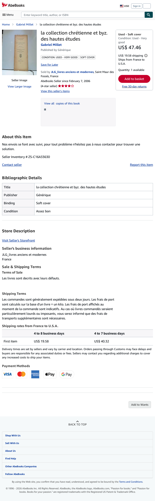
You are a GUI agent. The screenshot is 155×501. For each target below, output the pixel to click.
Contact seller (12, 165)
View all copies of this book (62, 103)
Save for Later (49, 64)
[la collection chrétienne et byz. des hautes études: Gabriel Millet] (19, 52)
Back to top (77, 424)
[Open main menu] (9, 15)
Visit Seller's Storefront (18, 240)
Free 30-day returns (134, 86)
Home (6, 24)
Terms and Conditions (130, 481)
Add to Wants (139, 404)
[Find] (149, 15)
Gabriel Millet (24, 24)
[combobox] (83, 15)
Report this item (141, 165)
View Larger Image (19, 86)
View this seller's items (55, 91)
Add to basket (134, 79)
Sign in (136, 5)
